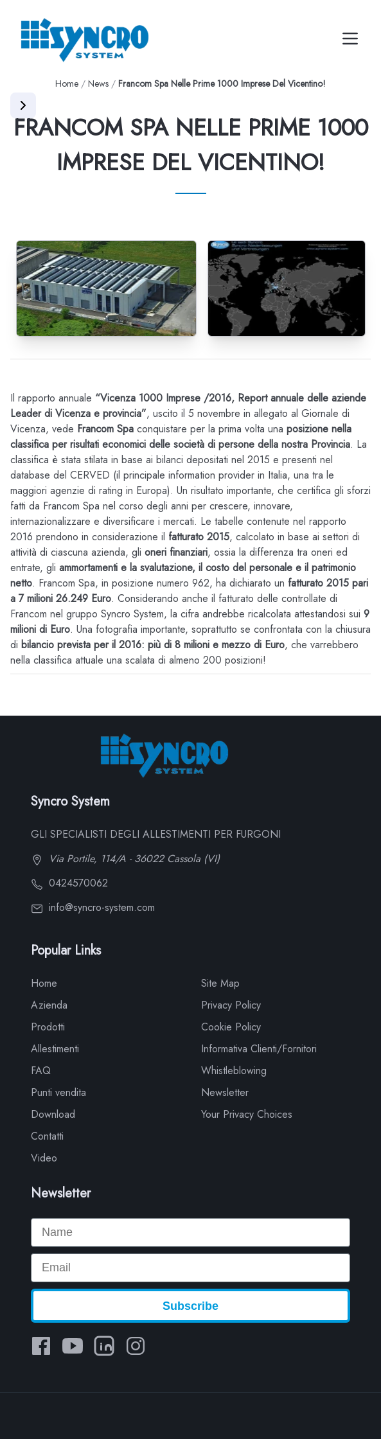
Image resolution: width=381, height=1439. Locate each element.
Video (44, 1158)
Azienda (49, 1005)
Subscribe (190, 1306)
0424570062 (69, 883)
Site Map (220, 983)
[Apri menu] (23, 105)
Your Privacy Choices (246, 1114)
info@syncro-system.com (93, 907)
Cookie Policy (231, 1027)
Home (66, 83)
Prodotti (48, 1027)
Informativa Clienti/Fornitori (259, 1048)
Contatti (47, 1136)
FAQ (41, 1070)
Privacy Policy (231, 1005)
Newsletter (225, 1092)
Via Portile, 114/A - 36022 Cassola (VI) (125, 858)
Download (53, 1114)
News (98, 83)
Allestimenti (55, 1048)
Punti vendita (58, 1092)
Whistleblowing (234, 1070)
